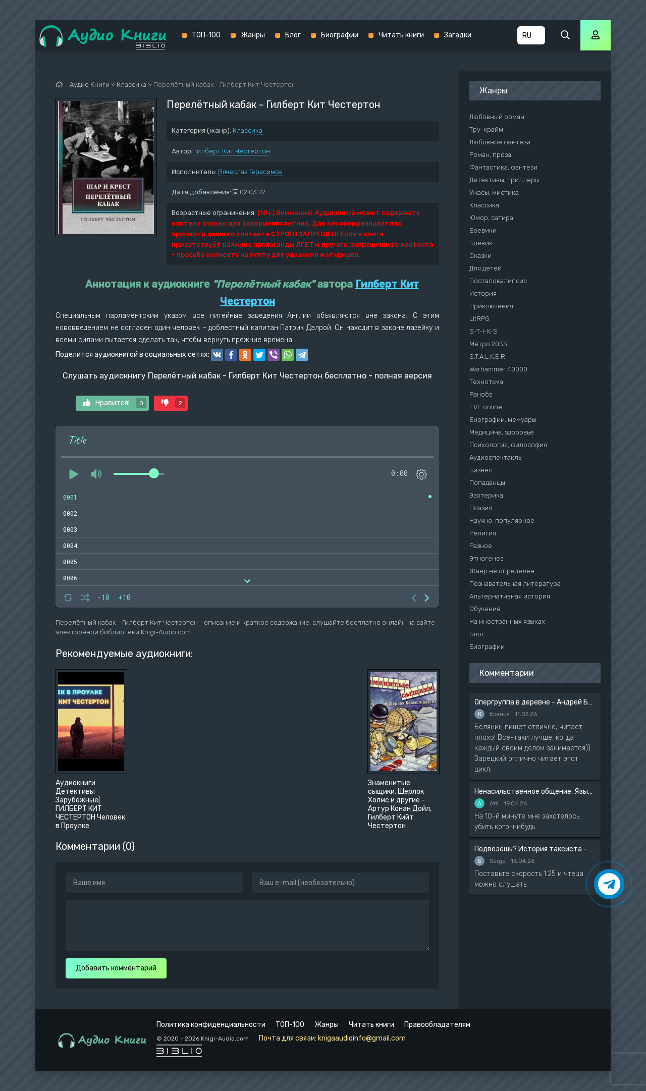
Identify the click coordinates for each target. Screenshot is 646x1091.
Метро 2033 (488, 344)
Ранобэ (481, 394)
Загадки (457, 35)
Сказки (480, 255)
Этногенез (486, 558)
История (483, 293)
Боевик (481, 243)
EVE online (485, 407)
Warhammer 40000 (498, 369)
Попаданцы (487, 482)
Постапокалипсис (498, 281)
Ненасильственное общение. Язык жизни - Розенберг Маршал (535, 791)
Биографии (339, 35)
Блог (293, 35)
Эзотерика (486, 495)
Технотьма (486, 382)
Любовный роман (496, 117)
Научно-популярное (501, 520)
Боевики (483, 230)
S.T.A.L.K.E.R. (488, 356)
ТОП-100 (206, 35)
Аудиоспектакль (495, 457)
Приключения (491, 306)
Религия (482, 533)
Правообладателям (437, 1024)
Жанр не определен (501, 571)
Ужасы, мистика (494, 192)
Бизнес (480, 470)
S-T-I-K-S (483, 331)
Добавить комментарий (116, 968)
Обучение (485, 609)
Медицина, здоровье (501, 432)
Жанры (253, 35)
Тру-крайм (486, 129)
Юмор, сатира (491, 218)
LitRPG (479, 318)
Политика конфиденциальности (210, 1024)
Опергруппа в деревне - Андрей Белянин (535, 702)
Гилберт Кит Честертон (232, 151)
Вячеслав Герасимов (250, 172)
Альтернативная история (509, 596)
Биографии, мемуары (502, 419)
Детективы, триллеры (504, 180)
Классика (247, 130)
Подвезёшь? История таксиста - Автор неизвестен (535, 849)
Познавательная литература (515, 583)
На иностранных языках (507, 621)
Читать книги (401, 35)
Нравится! (114, 403)
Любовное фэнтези (499, 142)
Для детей (485, 268)
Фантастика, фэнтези (503, 167)
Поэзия (480, 508)
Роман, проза (490, 154)
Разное (480, 546)
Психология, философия (508, 445)
